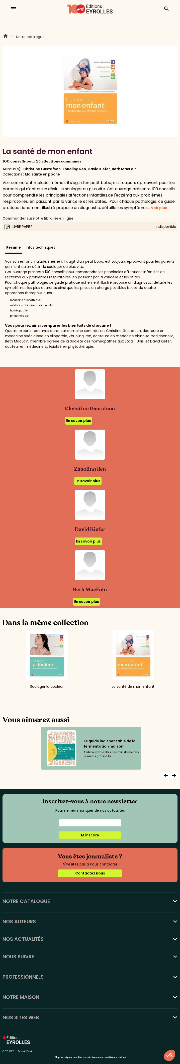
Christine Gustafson (42, 168)
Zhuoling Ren (74, 168)
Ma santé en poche (42, 174)
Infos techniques (40, 247)
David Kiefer (99, 168)
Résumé (13, 247)
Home (6, 37)
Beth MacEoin (124, 168)
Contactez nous (90, 873)
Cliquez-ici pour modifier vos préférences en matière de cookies (90, 1057)
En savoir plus (78, 420)
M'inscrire (90, 835)
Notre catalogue (30, 36)
